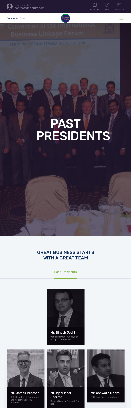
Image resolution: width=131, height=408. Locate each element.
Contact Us (119, 6)
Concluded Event (17, 18)
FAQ (107, 6)
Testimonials (95, 6)
